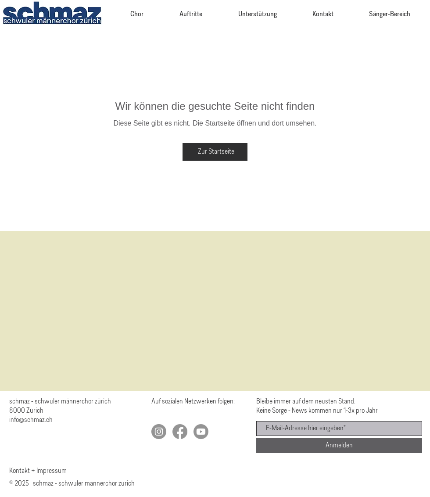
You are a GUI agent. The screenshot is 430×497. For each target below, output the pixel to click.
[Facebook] (179, 431)
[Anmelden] (339, 445)
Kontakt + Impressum (38, 471)
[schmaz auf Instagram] (158, 431)
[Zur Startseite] (215, 152)
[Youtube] (201, 431)
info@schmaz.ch (31, 420)
